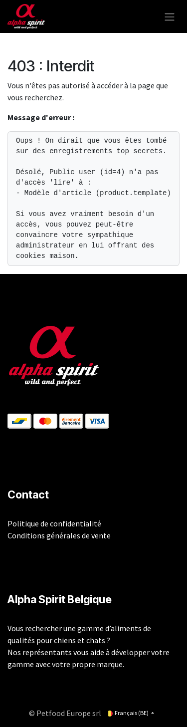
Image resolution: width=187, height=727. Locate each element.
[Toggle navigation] (170, 16)
